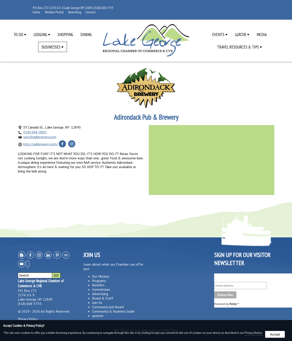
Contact (90, 12)
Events (219, 34)
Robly (233, 304)
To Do (20, 34)
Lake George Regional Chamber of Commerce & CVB (41, 283)
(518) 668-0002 (35, 132)
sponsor (98, 315)
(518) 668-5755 (103, 7)
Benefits (98, 285)
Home (36, 12)
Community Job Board (108, 307)
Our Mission (100, 276)
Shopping (65, 34)
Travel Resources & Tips (239, 47)
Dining (86, 34)
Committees (101, 289)
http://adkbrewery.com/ (40, 144)
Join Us (97, 302)
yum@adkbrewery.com (39, 137)
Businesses (52, 47)
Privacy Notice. (254, 333)
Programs (99, 280)
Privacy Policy (28, 319)
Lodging (42, 34)
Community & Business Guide (113, 311)
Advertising (100, 294)
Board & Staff (102, 298)
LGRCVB (242, 34)
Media (262, 34)
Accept (275, 334)
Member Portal (54, 12)
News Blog (74, 12)
